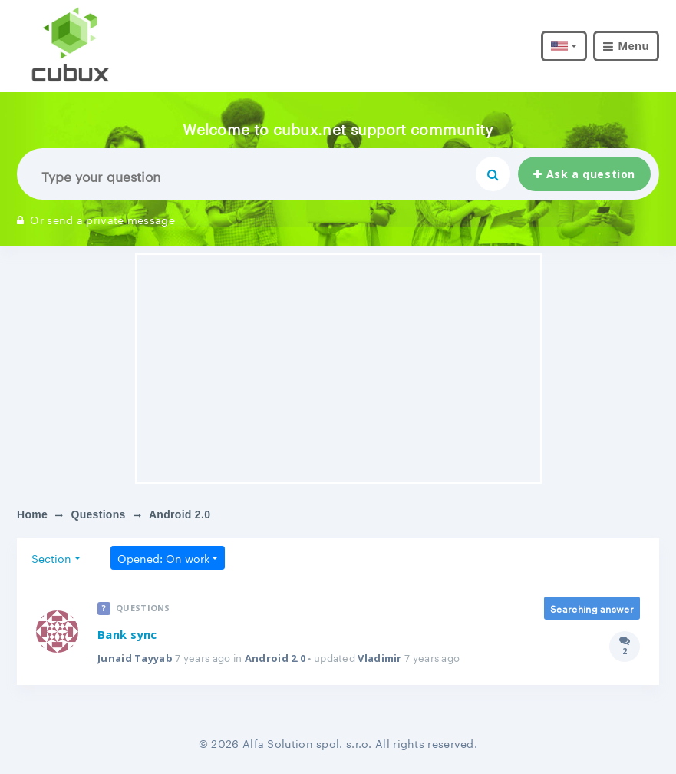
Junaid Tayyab (135, 658)
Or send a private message (96, 218)
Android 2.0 (275, 658)
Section (51, 557)
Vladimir (379, 658)
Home (32, 514)
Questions (98, 514)
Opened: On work (163, 557)
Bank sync (127, 634)
